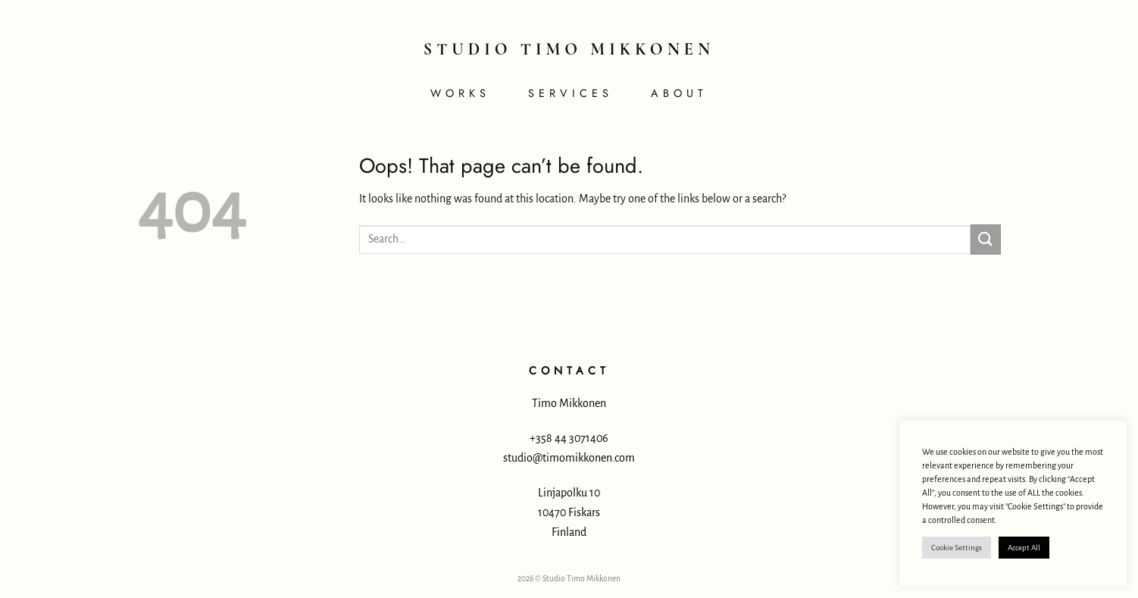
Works (460, 93)
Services (570, 93)
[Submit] (986, 239)
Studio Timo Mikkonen (569, 49)
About (679, 93)
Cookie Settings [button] (956, 547)
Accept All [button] (1024, 547)
